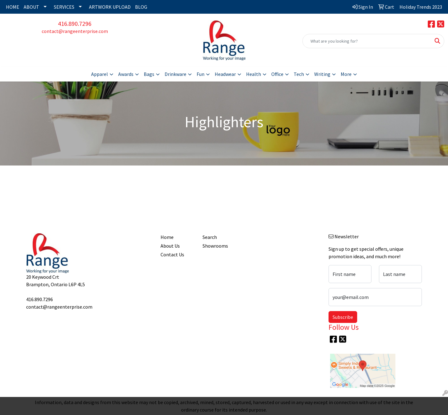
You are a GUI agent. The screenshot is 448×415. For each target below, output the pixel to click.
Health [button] (253, 74)
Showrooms (215, 246)
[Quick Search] (366, 41)
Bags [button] (149, 74)
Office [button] (277, 74)
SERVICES (64, 7)
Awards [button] (125, 74)
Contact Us (172, 254)
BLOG (141, 7)
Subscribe (343, 317)
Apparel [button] (99, 74)
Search (210, 237)
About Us (170, 246)
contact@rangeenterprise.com (75, 31)
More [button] (346, 74)
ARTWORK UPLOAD (110, 7)
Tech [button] (299, 74)
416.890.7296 (74, 23)
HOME (12, 7)
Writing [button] (322, 74)
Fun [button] (200, 74)
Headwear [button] (225, 74)
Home (167, 237)
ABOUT (31, 7)
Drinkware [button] (175, 74)
